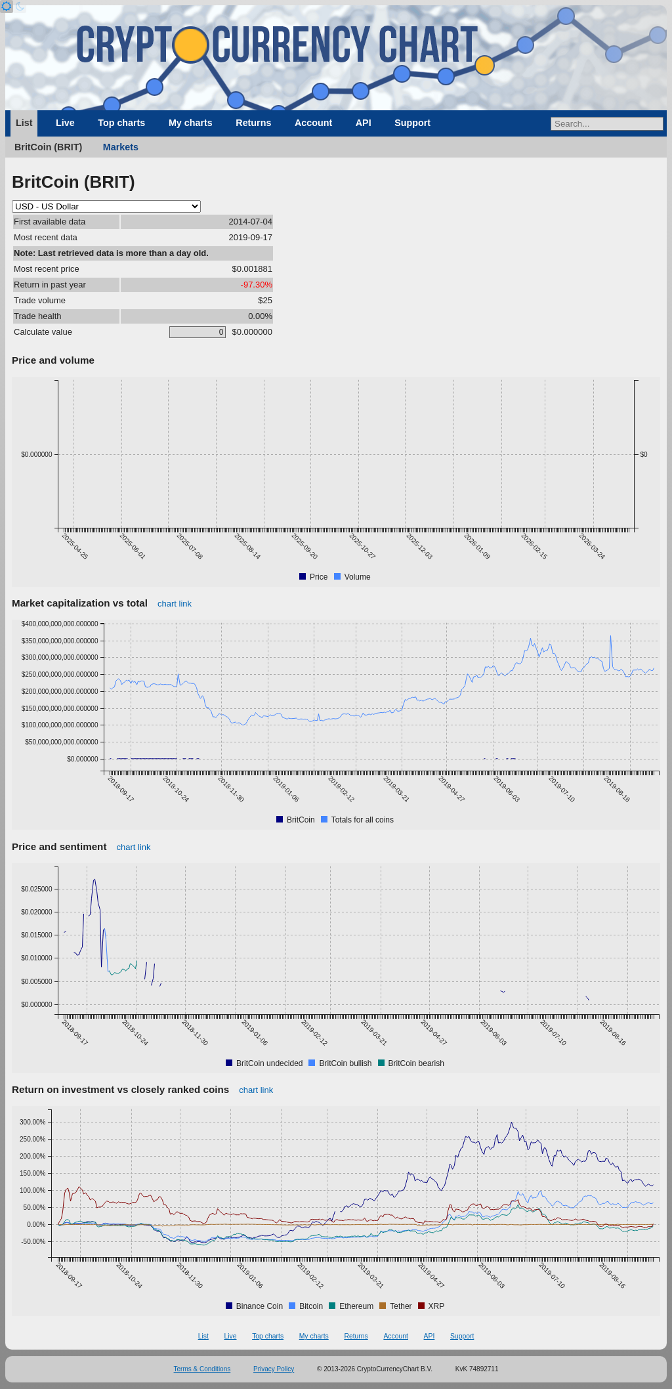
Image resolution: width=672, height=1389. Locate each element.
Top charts (121, 123)
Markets (120, 147)
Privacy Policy (273, 1369)
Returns (253, 123)
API (363, 123)
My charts (191, 123)
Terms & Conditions (202, 1369)
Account (313, 123)
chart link (175, 604)
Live (65, 123)
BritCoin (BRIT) (48, 147)
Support (412, 123)
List (24, 123)
